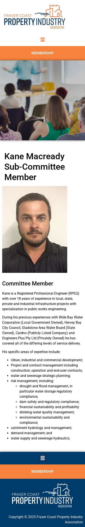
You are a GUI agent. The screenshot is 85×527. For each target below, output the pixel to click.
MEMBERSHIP (42, 53)
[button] (42, 40)
